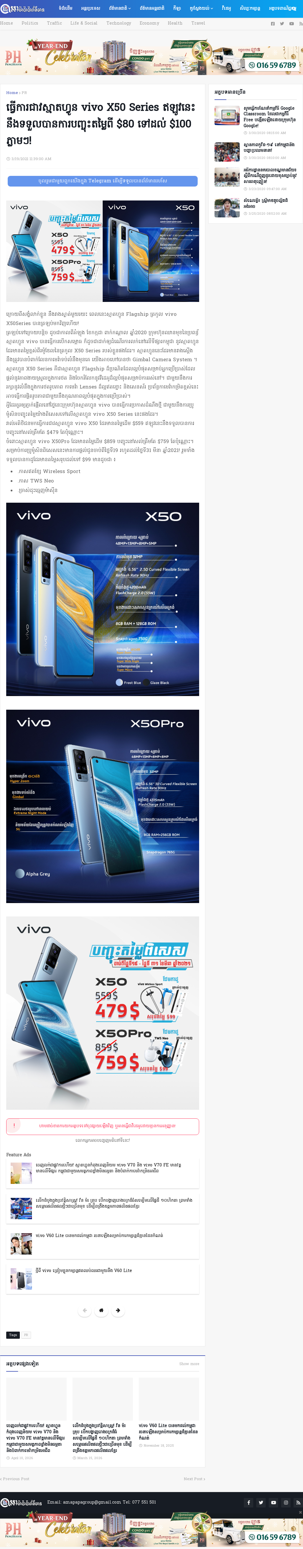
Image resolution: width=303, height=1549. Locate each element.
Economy (143, 23)
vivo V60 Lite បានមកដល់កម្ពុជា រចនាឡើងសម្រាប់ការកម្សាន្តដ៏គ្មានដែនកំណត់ (99, 1236)
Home (6, 23)
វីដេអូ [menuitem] (226, 9)
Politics (28, 23)
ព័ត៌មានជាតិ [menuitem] (118, 9)
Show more (189, 1364)
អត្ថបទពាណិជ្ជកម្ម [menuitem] (282, 9)
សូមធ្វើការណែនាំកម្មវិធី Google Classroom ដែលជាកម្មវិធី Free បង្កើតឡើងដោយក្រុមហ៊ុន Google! (270, 117)
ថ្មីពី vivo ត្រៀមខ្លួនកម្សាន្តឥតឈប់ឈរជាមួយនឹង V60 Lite (84, 1271)
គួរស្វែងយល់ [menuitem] (199, 9)
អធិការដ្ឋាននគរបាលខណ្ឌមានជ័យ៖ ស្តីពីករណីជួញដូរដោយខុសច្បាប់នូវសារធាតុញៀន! (270, 176)
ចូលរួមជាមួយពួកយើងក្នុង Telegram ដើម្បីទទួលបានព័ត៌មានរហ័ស (102, 181)
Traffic (51, 23)
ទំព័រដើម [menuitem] (65, 9)
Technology (113, 23)
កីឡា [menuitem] (177, 9)
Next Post (193, 1478)
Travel (189, 23)
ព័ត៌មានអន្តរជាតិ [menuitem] (152, 9)
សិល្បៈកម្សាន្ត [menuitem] (250, 9)
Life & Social (80, 23)
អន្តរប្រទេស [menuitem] (90, 9)
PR (24, 93)
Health (167, 23)
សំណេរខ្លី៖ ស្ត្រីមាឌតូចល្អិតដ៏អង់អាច (266, 204)
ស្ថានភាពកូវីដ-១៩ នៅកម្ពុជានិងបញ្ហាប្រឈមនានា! (269, 148)
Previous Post (16, 1478)
